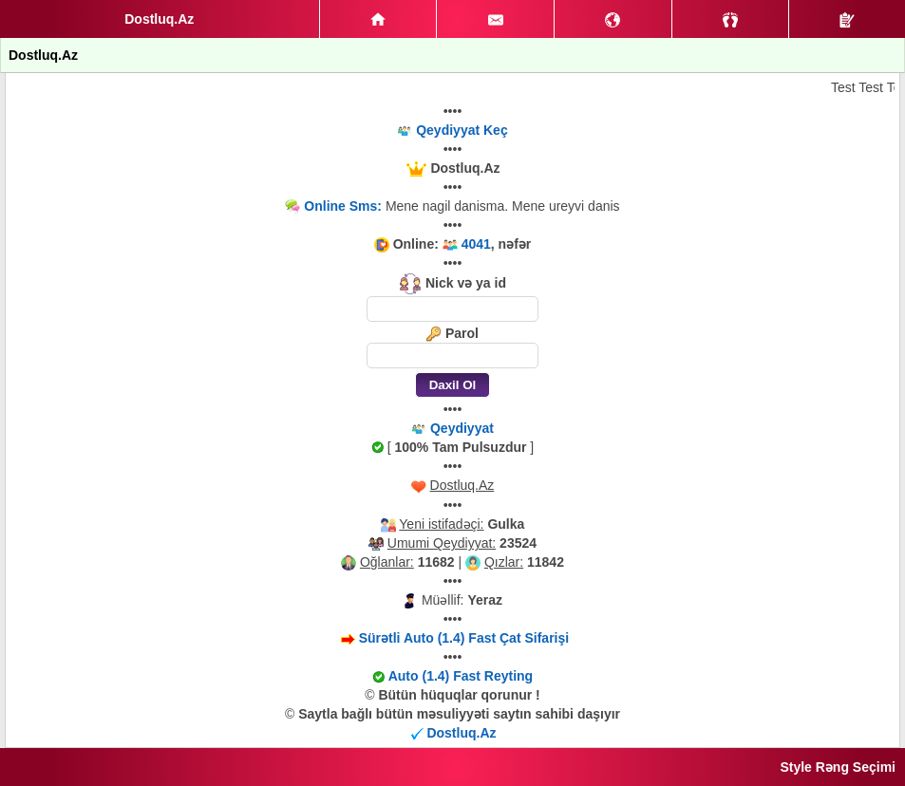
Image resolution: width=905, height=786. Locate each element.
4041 (476, 244)
